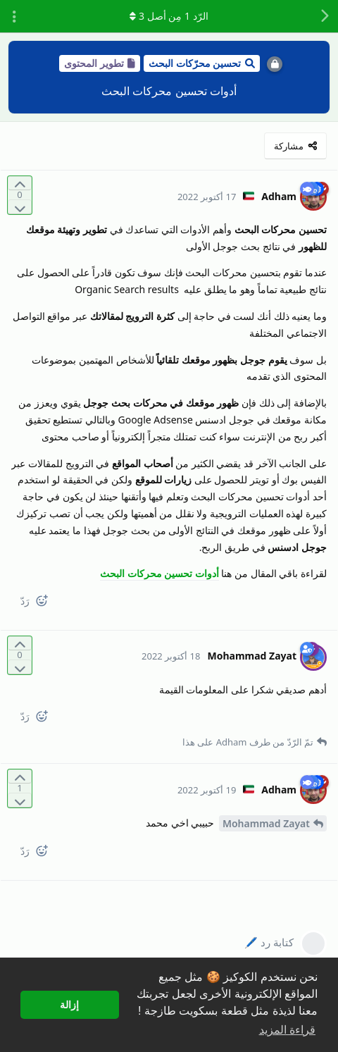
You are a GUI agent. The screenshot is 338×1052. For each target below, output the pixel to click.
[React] (47, 603)
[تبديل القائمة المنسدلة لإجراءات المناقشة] (14, 16)
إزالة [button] (69, 1004)
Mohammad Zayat (266, 823)
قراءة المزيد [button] (287, 1030)
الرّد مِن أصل (169, 16)
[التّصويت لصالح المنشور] (20, 183)
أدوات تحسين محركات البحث (159, 573)
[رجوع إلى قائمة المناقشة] (324, 16)
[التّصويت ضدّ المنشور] (20, 206)
